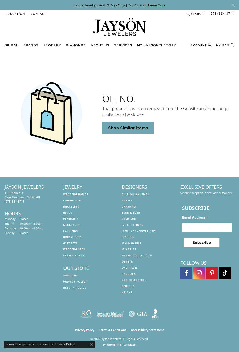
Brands (31, 45)
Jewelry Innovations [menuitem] (139, 231)
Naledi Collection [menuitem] (137, 255)
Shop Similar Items (128, 127)
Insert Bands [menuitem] (74, 255)
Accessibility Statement (147, 330)
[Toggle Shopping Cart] (225, 45)
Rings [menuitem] (67, 212)
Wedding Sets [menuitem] (74, 249)
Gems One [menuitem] (129, 218)
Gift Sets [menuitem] (70, 243)
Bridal (12, 45)
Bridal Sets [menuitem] (72, 237)
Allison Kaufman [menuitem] (136, 194)
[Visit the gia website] (138, 314)
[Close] (233, 5)
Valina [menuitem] (127, 292)
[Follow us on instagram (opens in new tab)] (199, 273)
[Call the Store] (14, 202)
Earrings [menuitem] (70, 231)
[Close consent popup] (91, 344)
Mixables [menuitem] (129, 249)
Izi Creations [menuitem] (133, 225)
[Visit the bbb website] (155, 314)
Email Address (195, 217)
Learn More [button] (156, 5)
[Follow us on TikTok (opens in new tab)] (225, 273)
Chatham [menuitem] (129, 206)
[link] (38, 14)
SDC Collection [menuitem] (134, 280)
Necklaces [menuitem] (71, 225)
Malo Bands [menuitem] (131, 243)
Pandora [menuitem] (129, 274)
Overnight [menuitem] (130, 267)
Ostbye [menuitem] (127, 261)
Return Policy (74, 287)
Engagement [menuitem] (73, 200)
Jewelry (52, 45)
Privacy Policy (75, 281)
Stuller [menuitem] (128, 286)
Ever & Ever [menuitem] (131, 212)
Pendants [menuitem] (70, 218)
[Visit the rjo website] (86, 314)
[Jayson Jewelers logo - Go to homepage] (119, 29)
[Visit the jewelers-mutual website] (110, 314)
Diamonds (76, 45)
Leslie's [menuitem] (128, 237)
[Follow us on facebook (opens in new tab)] (186, 273)
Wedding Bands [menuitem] (75, 194)
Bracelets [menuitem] (71, 206)
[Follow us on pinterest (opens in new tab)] (212, 273)
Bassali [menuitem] (128, 200)
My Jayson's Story (156, 45)
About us (100, 45)
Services (123, 45)
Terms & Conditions (112, 330)
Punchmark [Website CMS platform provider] (128, 345)
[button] (15, 14)
